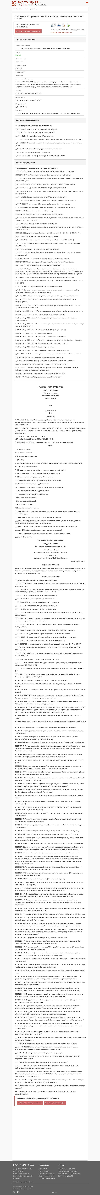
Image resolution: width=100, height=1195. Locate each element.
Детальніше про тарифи (54, 1103)
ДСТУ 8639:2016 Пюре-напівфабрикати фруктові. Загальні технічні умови (40, 156)
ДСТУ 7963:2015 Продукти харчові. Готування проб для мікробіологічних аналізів (42, 204)
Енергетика (71, 1169)
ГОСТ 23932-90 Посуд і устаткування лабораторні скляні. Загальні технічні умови (42, 258)
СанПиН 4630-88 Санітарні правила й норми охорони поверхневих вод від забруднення (44, 277)
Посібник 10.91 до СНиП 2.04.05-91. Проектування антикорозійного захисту (40, 314)
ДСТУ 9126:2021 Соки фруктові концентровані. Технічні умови (36, 129)
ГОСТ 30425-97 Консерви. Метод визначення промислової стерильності (39, 214)
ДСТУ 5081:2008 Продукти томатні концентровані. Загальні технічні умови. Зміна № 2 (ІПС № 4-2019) (49, 139)
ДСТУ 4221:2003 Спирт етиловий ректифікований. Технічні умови (37, 249)
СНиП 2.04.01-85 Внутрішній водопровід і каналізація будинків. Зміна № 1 (39, 265)
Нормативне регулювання (67, 1171)
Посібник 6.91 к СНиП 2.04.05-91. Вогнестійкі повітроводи (34, 333)
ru (56, 1192)
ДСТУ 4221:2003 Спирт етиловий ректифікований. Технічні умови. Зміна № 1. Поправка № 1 (45, 171)
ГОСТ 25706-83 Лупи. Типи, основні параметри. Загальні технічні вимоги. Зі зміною (42, 175)
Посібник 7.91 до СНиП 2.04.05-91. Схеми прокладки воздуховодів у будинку (40, 330)
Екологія (61, 1169)
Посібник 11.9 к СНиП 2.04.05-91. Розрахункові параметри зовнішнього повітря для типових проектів (49, 311)
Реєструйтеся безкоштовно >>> (61, 32)
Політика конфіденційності (23, 1182)
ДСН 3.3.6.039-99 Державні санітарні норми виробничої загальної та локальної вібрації (44, 361)
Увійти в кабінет (28, 31)
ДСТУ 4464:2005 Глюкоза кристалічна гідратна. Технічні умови (36, 223)
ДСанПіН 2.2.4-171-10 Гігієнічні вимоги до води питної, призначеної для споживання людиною (47, 296)
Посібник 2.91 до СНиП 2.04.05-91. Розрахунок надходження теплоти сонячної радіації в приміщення (49, 340)
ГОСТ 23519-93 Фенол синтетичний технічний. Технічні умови (35, 211)
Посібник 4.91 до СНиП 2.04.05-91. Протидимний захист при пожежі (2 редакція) (42, 350)
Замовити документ (46, 1176)
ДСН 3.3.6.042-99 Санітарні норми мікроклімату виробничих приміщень (39, 357)
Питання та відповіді (46, 1174)
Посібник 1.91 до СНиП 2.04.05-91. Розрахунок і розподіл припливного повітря (41, 343)
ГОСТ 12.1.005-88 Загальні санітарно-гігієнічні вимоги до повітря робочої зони (41, 364)
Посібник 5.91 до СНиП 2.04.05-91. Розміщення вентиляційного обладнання (40, 336)
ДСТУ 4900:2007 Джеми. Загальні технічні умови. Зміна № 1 (35, 132)
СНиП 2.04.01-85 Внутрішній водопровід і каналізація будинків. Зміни (38, 377)
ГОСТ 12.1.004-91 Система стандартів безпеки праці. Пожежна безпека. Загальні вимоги (45, 262)
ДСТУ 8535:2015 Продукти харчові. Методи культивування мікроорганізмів (40, 188)
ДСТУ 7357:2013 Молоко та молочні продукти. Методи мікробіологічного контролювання (45, 184)
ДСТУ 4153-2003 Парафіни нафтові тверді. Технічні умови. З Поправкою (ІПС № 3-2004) (44, 240)
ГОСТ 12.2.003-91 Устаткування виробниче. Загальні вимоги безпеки (38, 286)
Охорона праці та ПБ (65, 1176)
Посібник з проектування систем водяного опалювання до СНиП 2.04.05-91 (40, 373)
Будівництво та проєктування (69, 1174)
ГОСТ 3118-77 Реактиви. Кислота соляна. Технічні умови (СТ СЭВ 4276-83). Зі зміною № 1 (45, 207)
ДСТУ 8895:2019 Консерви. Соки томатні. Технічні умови (34, 136)
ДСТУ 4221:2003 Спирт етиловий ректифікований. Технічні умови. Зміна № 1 (40, 197)
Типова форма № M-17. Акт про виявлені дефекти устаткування (36, 236)
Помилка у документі (47, 1178)
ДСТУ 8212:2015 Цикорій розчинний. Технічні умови (32, 152)
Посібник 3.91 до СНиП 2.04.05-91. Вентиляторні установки (34, 347)
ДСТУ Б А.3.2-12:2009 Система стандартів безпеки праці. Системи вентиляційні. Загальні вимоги (47, 354)
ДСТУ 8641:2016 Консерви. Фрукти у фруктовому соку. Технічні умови (38, 149)
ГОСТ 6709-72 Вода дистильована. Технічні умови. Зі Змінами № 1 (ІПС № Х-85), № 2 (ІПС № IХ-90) (47, 233)
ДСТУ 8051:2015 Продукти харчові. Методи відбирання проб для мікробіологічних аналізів (45, 200)
